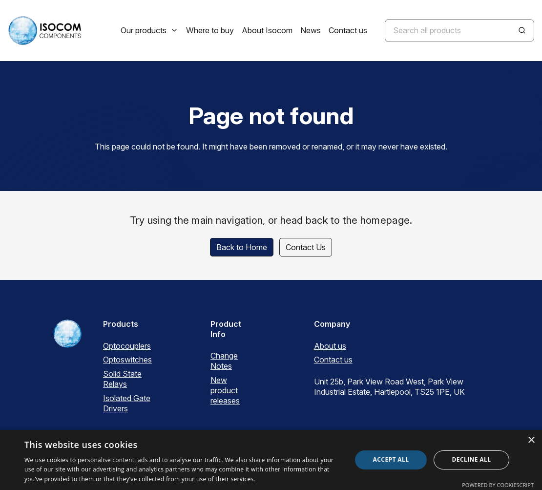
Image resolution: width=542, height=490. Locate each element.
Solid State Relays (122, 379)
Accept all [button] (391, 459)
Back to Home (241, 247)
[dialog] (271, 460)
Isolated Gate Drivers (126, 403)
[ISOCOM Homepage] (44, 30)
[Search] (522, 30)
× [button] (531, 440)
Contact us (333, 359)
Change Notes (224, 361)
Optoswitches (127, 359)
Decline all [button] (471, 459)
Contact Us (306, 247)
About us (330, 346)
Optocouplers (127, 346)
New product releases (225, 390)
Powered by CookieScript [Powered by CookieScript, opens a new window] (498, 485)
